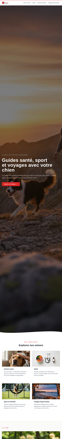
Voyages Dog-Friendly (53, 2)
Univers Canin (26, 2)
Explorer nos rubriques (11, 184)
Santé (34, 2)
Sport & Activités (42, 2)
